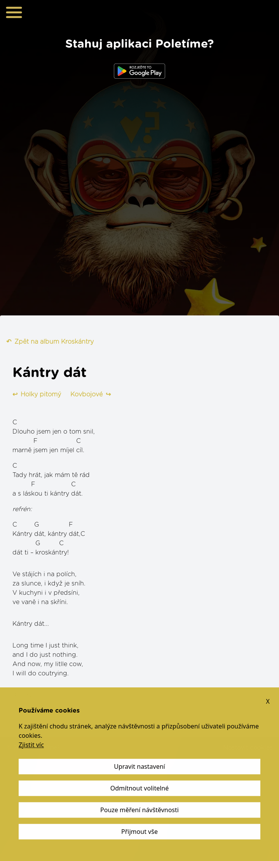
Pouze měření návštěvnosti (139, 810)
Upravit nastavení (139, 767)
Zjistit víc (31, 745)
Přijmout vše (139, 832)
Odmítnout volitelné (139, 788)
